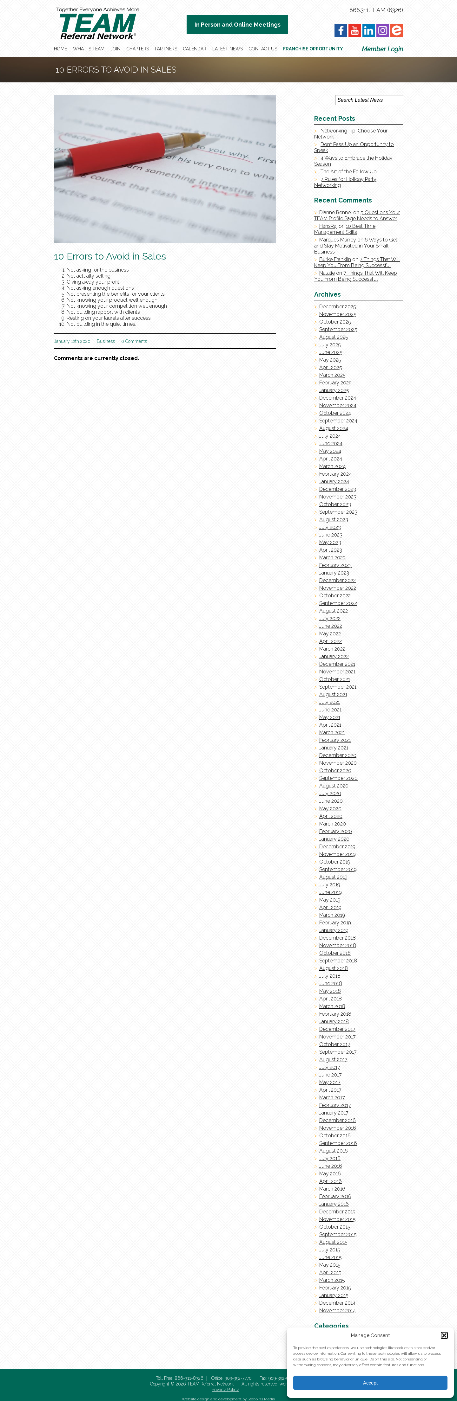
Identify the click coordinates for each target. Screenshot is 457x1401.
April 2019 (330, 907)
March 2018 (332, 1006)
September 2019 (338, 869)
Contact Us (263, 48)
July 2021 (329, 702)
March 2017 (332, 1098)
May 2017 (330, 1082)
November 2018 (337, 945)
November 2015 (337, 1219)
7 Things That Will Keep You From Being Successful (357, 262)
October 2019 (334, 862)
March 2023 (332, 558)
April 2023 (330, 550)
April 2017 (330, 1090)
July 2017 (329, 1067)
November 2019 (337, 854)
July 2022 (330, 618)
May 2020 (330, 809)
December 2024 (337, 398)
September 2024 (338, 421)
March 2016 (332, 1189)
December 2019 (337, 847)
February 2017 (335, 1105)
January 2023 (334, 573)
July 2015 (329, 1250)
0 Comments (134, 341)
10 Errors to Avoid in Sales (110, 256)
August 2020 (333, 786)
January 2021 (333, 748)
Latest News (227, 48)
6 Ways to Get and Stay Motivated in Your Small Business (355, 246)
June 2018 (330, 983)
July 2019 (329, 885)
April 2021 (330, 725)
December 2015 (337, 1212)
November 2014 (337, 1311)
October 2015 (334, 1227)
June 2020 (331, 801)
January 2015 (333, 1295)
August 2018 (333, 968)
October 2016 (335, 1136)
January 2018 (334, 1022)
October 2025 (335, 322)
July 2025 (330, 345)
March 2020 (332, 824)
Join (115, 48)
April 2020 (330, 816)
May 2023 (330, 542)
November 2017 (337, 1037)
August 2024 (333, 428)
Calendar (194, 48)
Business (106, 341)
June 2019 (330, 892)
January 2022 (334, 656)
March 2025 (332, 375)
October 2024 (335, 413)
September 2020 (338, 778)
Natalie (327, 273)
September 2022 (338, 603)
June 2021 (330, 710)
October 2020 (335, 771)
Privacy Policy (225, 1389)
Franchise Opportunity (313, 48)
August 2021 (333, 694)
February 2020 (335, 831)
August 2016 (333, 1151)
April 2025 (330, 367)
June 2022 (330, 626)
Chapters (138, 48)
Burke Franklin (335, 259)
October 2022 (335, 596)
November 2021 (337, 672)
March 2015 (332, 1280)
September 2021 (337, 687)
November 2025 (337, 314)
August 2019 (333, 877)
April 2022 (330, 641)
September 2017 (338, 1052)
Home (60, 48)
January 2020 (334, 839)
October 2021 (334, 679)
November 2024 (337, 405)
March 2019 (332, 915)
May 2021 (329, 717)
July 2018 (330, 976)
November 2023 (337, 497)
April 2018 (330, 999)
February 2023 (335, 565)
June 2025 (330, 352)
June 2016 (330, 1166)
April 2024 (330, 459)
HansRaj (328, 226)
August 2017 (333, 1060)
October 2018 (335, 953)
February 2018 (335, 1014)
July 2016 (330, 1158)
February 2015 (335, 1288)
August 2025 (333, 337)
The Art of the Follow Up (349, 172)
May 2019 (330, 900)
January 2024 (334, 482)
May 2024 (330, 451)
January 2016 (334, 1204)
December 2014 (337, 1303)
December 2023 (337, 489)
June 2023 (330, 535)
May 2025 (330, 360)
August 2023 (333, 520)
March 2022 (332, 649)
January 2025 (334, 390)
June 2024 (330, 443)
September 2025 (338, 329)
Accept (370, 1382)
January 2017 (333, 1113)
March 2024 (332, 466)
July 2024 (330, 436)
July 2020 (330, 793)
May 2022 (330, 634)
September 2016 (338, 1143)
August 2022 (333, 611)
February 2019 (335, 923)
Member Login (382, 49)
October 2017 (334, 1044)
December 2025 (337, 307)
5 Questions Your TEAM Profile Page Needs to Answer (357, 215)
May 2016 (330, 1174)
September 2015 (338, 1234)
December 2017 (337, 1029)
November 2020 (338, 763)
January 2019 (333, 930)
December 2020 (337, 755)
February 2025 (335, 383)
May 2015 (330, 1265)
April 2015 (330, 1272)
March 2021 (332, 732)
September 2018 (338, 961)
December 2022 (337, 580)
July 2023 (330, 527)
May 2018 (330, 991)
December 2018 (337, 938)
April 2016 (330, 1181)
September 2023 (338, 512)
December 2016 (337, 1120)
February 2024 (335, 474)
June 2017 (330, 1075)
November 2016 (337, 1128)
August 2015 (333, 1242)
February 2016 (335, 1196)
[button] (444, 1335)
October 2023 (335, 504)
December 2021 (337, 664)
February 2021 (335, 740)
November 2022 (337, 588)
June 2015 (330, 1257)
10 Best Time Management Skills (344, 229)
